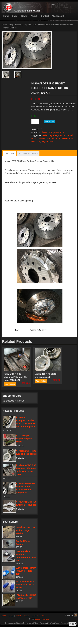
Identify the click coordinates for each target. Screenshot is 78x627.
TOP (73, 624)
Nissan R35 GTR (60, 138)
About (34, 16)
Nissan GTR (44, 138)
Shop (14, 16)
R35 (71, 138)
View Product (10, 384)
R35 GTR (35, 141)
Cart (43, 616)
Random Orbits (32, 623)
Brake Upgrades (49, 135)
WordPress (54, 623)
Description (9, 153)
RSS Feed (75, 615)
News (24, 16)
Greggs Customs (42, 619)
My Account (58, 16)
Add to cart (49, 122)
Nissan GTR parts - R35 (25, 25)
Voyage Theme (66, 623)
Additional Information (28, 153)
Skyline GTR (48, 141)
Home (6, 16)
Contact (45, 16)
